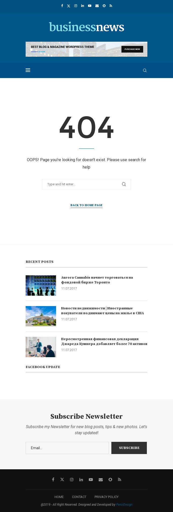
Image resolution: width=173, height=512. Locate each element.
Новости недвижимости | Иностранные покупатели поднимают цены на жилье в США (102, 311)
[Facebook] (62, 6)
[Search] (144, 70)
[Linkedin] (82, 6)
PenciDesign (124, 504)
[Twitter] (68, 6)
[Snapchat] (104, 6)
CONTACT (79, 497)
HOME (59, 497)
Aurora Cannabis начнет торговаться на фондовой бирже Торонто (97, 280)
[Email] (97, 6)
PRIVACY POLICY (106, 497)
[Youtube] (89, 6)
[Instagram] (75, 6)
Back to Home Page (86, 205)
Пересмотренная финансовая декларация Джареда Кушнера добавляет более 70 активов (104, 342)
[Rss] (111, 6)
